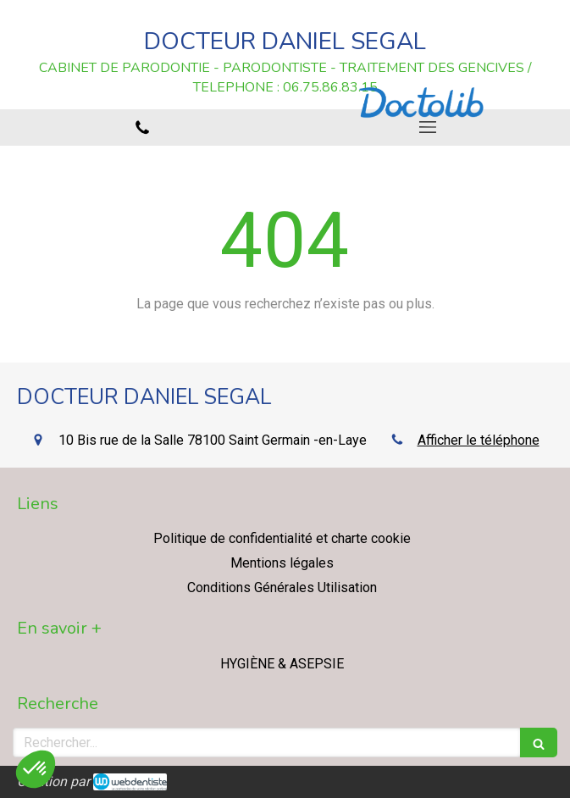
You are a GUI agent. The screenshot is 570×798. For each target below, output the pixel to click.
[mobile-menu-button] (428, 127)
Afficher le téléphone (479, 440)
